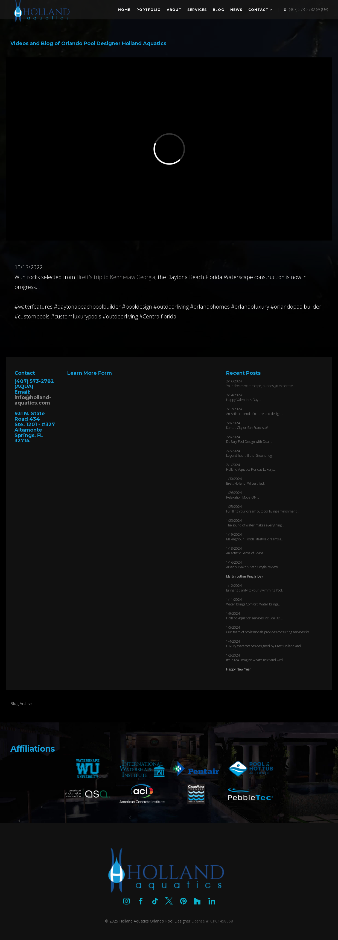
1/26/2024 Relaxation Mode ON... (242, 495)
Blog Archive (21, 703)
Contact (260, 10)
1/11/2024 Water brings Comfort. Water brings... (253, 602)
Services (197, 10)
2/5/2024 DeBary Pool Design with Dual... (249, 439)
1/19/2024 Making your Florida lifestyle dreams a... (255, 536)
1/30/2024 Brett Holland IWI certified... (246, 481)
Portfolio (148, 10)
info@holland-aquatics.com (32, 400)
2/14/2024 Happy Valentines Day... (243, 397)
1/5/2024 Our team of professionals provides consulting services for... (269, 629)
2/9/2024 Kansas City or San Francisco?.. (247, 425)
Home (124, 10)
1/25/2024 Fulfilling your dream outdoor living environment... (262, 509)
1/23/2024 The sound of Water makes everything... (255, 523)
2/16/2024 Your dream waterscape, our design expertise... (260, 383)
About (174, 10)
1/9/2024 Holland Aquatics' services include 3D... (254, 615)
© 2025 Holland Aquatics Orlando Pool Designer (147, 921)
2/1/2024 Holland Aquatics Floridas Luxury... (251, 467)
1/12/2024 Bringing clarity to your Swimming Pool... (255, 588)
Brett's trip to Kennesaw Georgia (116, 277)
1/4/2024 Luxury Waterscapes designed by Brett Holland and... (264, 643)
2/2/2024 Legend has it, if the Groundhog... (250, 453)
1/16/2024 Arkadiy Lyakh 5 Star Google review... (253, 564)
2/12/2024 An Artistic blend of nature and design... (254, 411)
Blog (218, 10)
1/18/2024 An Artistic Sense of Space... (246, 550)
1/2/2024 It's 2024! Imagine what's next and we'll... (256, 657)
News (236, 10)
